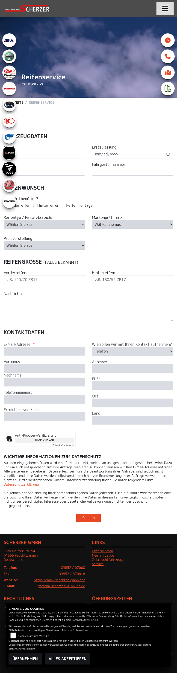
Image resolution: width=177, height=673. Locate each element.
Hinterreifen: (103, 272)
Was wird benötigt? (21, 198)
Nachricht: (13, 293)
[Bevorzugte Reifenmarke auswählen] (132, 224)
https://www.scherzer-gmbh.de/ (59, 580)
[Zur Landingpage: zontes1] (9, 201)
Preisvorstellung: (19, 238)
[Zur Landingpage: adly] (9, 40)
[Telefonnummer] (44, 416)
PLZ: (96, 396)
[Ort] (132, 420)
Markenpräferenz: (108, 217)
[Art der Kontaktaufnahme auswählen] (132, 368)
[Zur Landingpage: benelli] (9, 56)
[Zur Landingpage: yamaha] (9, 185)
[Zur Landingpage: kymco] (9, 121)
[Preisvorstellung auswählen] (44, 245)
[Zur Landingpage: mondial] (9, 105)
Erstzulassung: (105, 147)
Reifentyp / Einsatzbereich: (28, 217)
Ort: (96, 413)
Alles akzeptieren (67, 658)
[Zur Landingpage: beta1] (9, 72)
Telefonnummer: (18, 409)
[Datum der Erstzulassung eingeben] (132, 154)
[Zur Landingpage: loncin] (9, 153)
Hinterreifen (48, 205)
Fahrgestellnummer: (109, 164)
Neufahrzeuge (103, 555)
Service (98, 564)
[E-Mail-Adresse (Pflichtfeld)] (44, 368)
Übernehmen (25, 658)
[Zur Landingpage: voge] (9, 169)
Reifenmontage (79, 205)
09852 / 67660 (73, 567)
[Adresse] (132, 385)
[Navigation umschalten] (165, 8)
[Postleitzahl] (132, 403)
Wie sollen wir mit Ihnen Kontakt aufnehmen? (132, 361)
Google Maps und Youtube (33, 636)
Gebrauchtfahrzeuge (108, 559)
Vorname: (12, 379)
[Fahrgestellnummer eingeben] (132, 171)
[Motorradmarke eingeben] (44, 154)
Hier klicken (44, 440)
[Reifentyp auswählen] (44, 224)
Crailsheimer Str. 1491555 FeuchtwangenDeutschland (21, 555)
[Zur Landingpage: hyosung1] (9, 137)
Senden (88, 517)
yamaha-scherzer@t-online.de (61, 586)
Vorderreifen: (15, 272)
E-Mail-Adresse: (19, 361)
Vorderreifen (19, 205)
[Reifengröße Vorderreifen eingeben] (44, 279)
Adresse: (99, 379)
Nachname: (13, 392)
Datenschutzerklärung (21, 484)
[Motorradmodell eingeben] (44, 171)
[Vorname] (44, 385)
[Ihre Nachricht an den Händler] (88, 308)
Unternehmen (102, 551)
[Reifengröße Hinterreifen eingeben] (132, 279)
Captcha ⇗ (63, 445)
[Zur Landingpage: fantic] (9, 88)
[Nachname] (44, 399)
